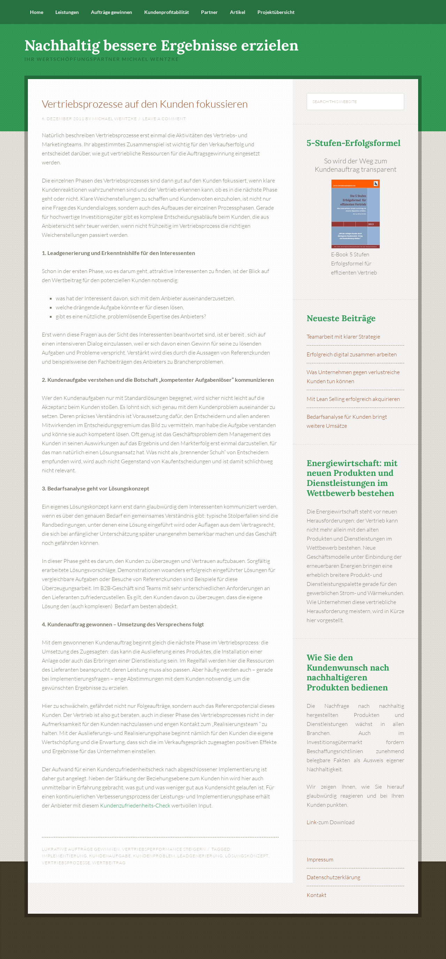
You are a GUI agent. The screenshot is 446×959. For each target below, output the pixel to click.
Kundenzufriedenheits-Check (135, 822)
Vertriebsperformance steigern (164, 865)
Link (312, 822)
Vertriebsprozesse (66, 879)
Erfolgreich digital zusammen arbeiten (352, 354)
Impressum (320, 859)
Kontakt (316, 894)
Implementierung (64, 872)
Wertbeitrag (109, 879)
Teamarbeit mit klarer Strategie (343, 336)
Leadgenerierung (200, 872)
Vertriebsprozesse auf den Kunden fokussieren (135, 109)
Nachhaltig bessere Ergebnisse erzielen (161, 45)
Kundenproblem (154, 872)
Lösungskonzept (246, 872)
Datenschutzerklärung (333, 877)
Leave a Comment (164, 135)
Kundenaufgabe (110, 872)
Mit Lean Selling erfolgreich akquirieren (353, 398)
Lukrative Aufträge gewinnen (81, 865)
